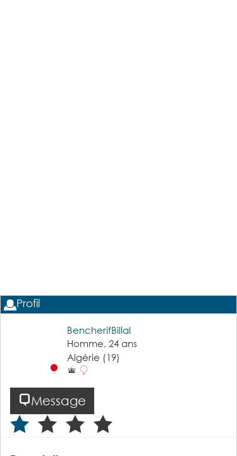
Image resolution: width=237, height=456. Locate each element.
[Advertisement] (118, 182)
